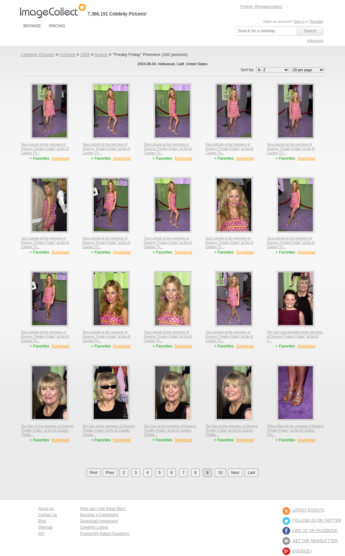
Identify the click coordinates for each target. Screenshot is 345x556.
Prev (110, 472)
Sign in (299, 21)
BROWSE (32, 26)
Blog (42, 521)
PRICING (57, 26)
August (101, 54)
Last (251, 472)
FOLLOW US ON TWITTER (317, 520)
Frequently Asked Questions (104, 533)
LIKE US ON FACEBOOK (315, 530)
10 (220, 472)
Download (60, 158)
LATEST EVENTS (308, 510)
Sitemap (45, 527)
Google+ (302, 551)
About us (46, 508)
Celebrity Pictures (38, 54)
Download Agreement (99, 521)
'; (272, 69)
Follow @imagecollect (261, 6)
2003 (85, 54)
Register (316, 21)
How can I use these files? (103, 508)
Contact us (47, 515)
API (41, 533)
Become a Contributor (99, 515)
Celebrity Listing (94, 527)
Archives (67, 54)
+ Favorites (40, 158)
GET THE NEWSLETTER (315, 541)
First (93, 472)
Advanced (315, 40)
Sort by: (265, 70)
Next (235, 472)
